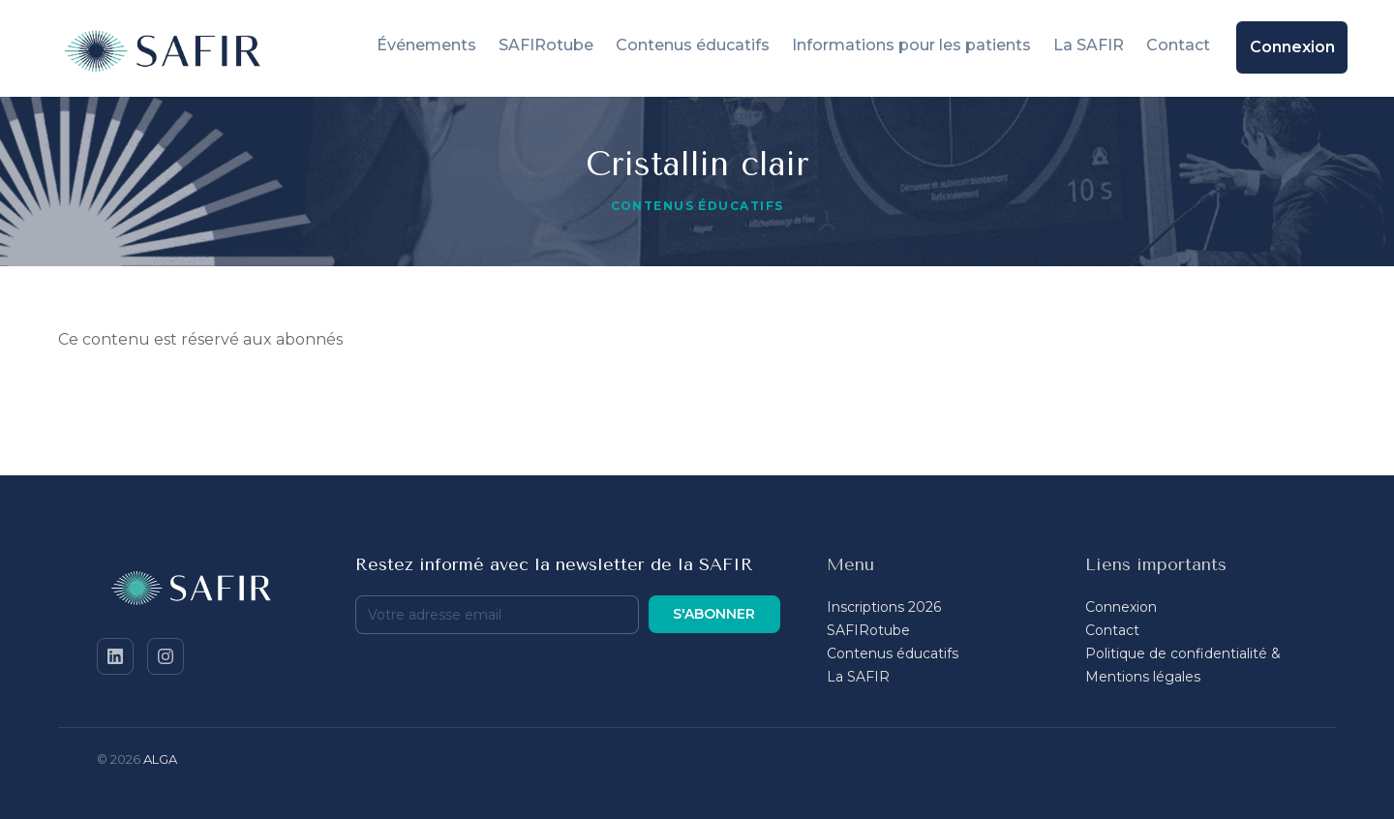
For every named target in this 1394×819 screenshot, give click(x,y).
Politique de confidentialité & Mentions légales (1183, 665)
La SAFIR (858, 676)
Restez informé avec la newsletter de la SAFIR (554, 564)
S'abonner (714, 613)
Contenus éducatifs (892, 653)
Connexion (1121, 607)
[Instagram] (165, 656)
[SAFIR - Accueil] (203, 591)
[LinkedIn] (115, 656)
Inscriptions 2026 (884, 607)
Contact (1112, 630)
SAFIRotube (868, 630)
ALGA (160, 759)
